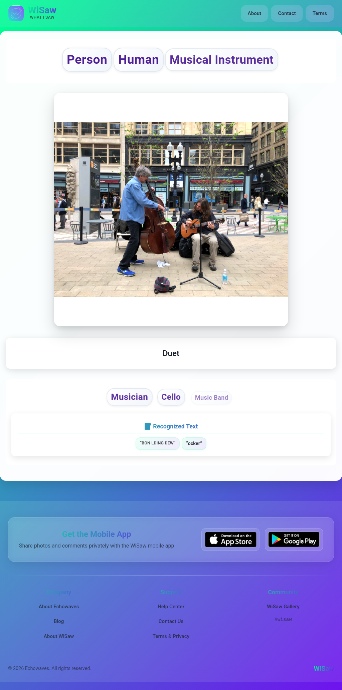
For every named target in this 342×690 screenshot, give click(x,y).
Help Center (171, 607)
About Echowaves (59, 607)
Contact (287, 13)
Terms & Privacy (171, 636)
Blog (59, 621)
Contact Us (171, 621)
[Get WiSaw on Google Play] (294, 539)
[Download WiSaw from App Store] (230, 539)
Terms (320, 13)
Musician (129, 397)
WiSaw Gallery (283, 607)
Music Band (211, 397)
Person (87, 59)
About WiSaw (59, 636)
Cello (171, 397)
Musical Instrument (222, 59)
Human (138, 59)
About (255, 13)
